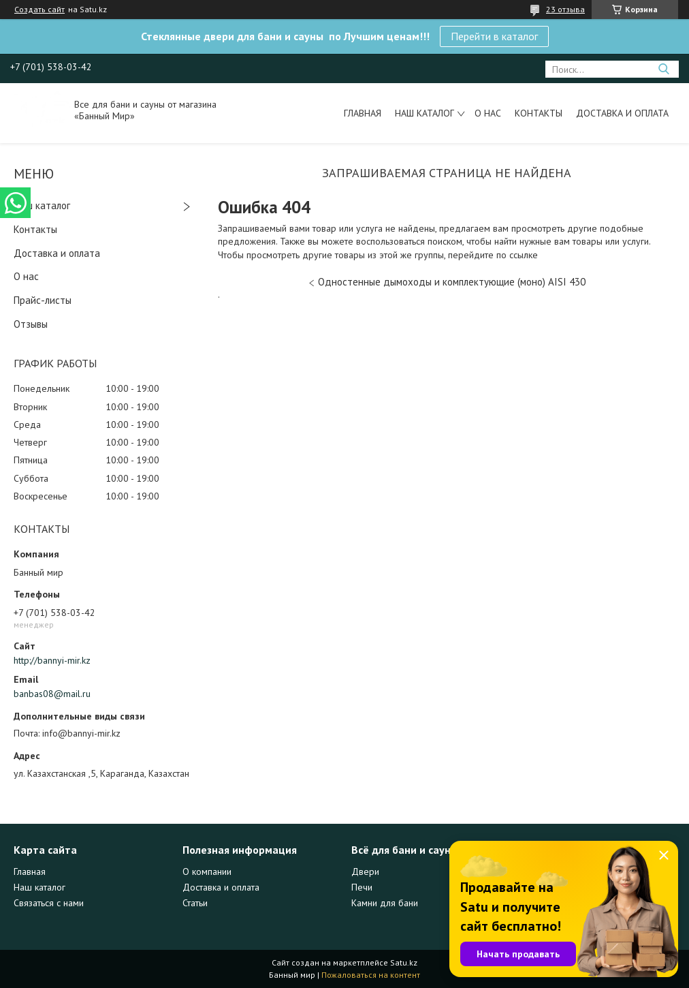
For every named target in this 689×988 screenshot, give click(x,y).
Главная (362, 113)
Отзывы (31, 324)
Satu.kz (403, 962)
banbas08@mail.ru (52, 694)
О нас (488, 113)
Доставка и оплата (622, 113)
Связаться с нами (49, 903)
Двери (365, 871)
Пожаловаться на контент (370, 975)
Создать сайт (39, 9)
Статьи (195, 903)
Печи (361, 887)
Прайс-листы (42, 300)
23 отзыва (565, 9)
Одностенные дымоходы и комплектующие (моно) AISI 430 (452, 281)
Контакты (538, 113)
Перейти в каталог (494, 36)
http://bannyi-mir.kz (52, 660)
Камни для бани (384, 903)
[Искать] (663, 69)
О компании (206, 871)
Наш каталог (424, 113)
